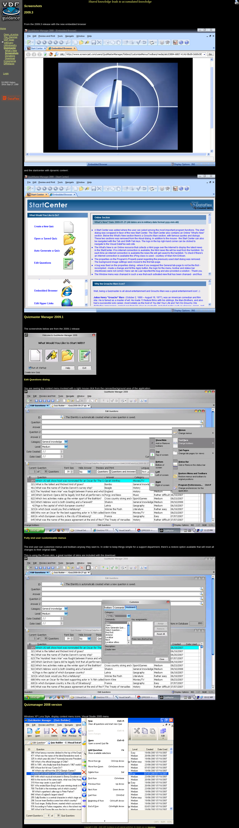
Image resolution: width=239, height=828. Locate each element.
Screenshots (11, 53)
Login (6, 73)
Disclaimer (152, 827)
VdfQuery (8, 42)
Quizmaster (10, 48)
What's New (11, 50)
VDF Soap (9, 39)
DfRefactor (9, 63)
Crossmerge (10, 61)
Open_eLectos (11, 34)
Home (3, 28)
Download (10, 58)
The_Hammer (10, 37)
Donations (10, 56)
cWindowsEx (10, 45)
